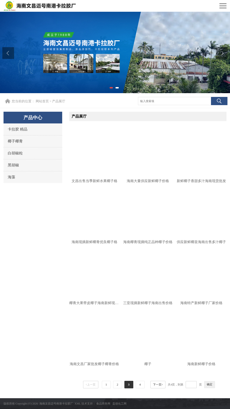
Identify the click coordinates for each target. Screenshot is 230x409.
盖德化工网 (119, 403)
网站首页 (42, 101)
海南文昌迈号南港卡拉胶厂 (56, 403)
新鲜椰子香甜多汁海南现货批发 (201, 181)
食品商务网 (103, 403)
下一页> (158, 384)
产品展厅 (58, 101)
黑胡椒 (13, 165)
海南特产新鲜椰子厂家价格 (201, 303)
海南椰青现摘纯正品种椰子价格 (147, 242)
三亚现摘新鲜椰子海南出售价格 (147, 303)
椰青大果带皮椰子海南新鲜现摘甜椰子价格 (94, 303)
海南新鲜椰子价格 (201, 364)
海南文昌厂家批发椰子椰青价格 (94, 364)
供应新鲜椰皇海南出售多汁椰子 (201, 242)
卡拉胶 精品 (17, 129)
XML (78, 403)
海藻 (11, 177)
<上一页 (91, 384)
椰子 (147, 364)
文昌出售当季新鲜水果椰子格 (94, 181)
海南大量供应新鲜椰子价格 (148, 181)
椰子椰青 (15, 141)
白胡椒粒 (15, 153)
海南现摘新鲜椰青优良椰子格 (94, 242)
